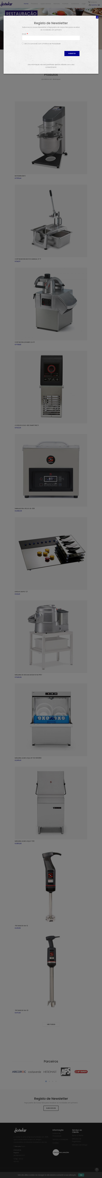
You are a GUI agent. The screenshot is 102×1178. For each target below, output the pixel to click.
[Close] (97, 17)
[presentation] (38, 55)
